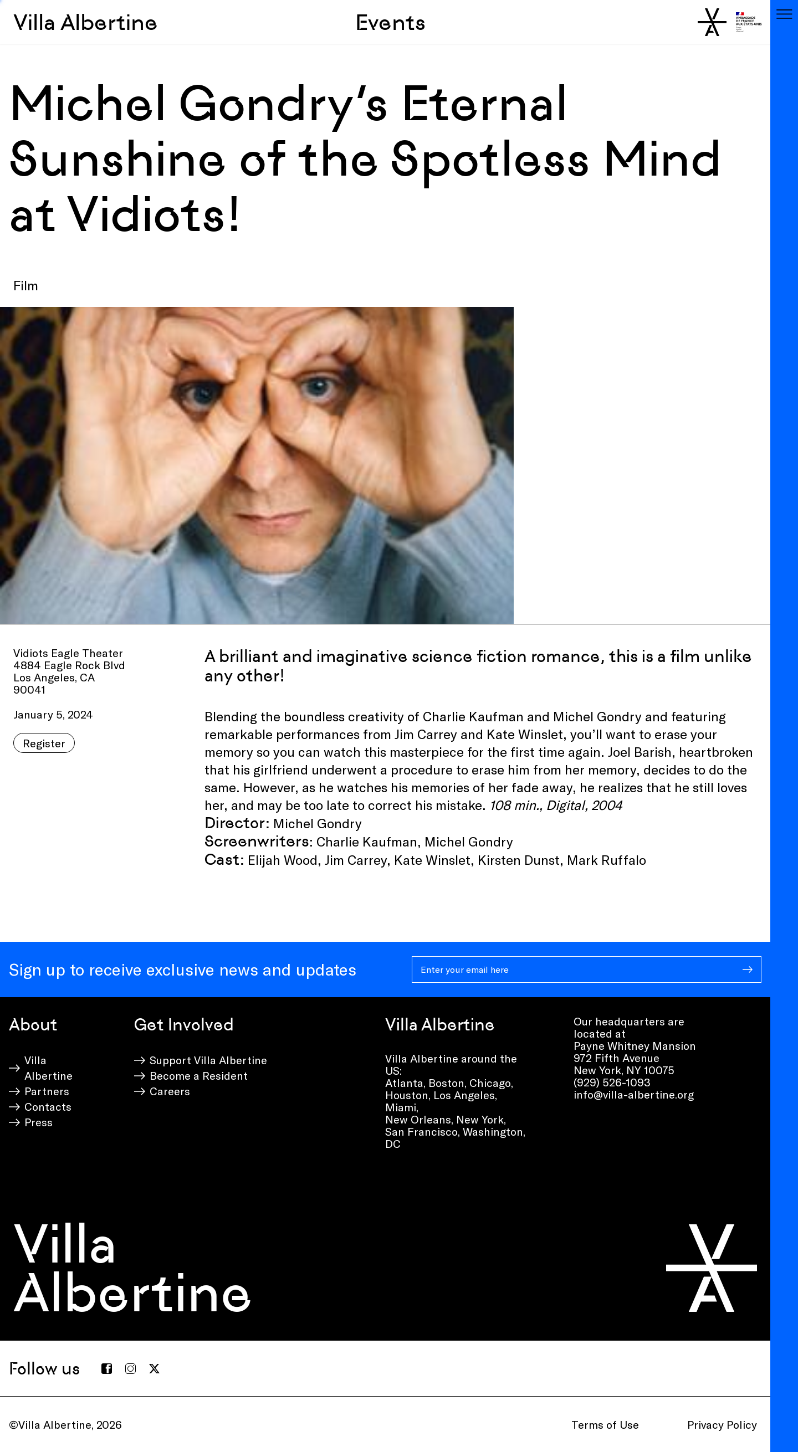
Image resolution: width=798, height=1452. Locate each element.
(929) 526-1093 (612, 1082)
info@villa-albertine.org (634, 1094)
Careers (170, 1090)
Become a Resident (199, 1075)
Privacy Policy (722, 1424)
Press (38, 1121)
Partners (46, 1090)
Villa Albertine (85, 22)
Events (390, 22)
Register (44, 743)
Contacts (47, 1106)
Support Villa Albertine (208, 1059)
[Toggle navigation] (784, 14)
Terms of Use (605, 1424)
